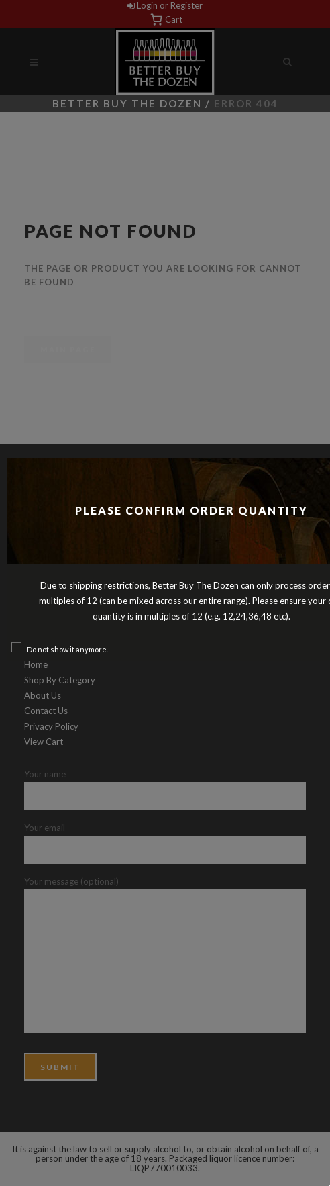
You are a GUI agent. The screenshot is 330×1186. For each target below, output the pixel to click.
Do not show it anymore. (67, 649)
